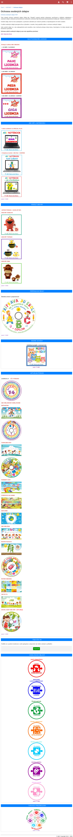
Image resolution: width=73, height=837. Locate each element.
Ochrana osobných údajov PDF (9, 14)
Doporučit (36, 648)
